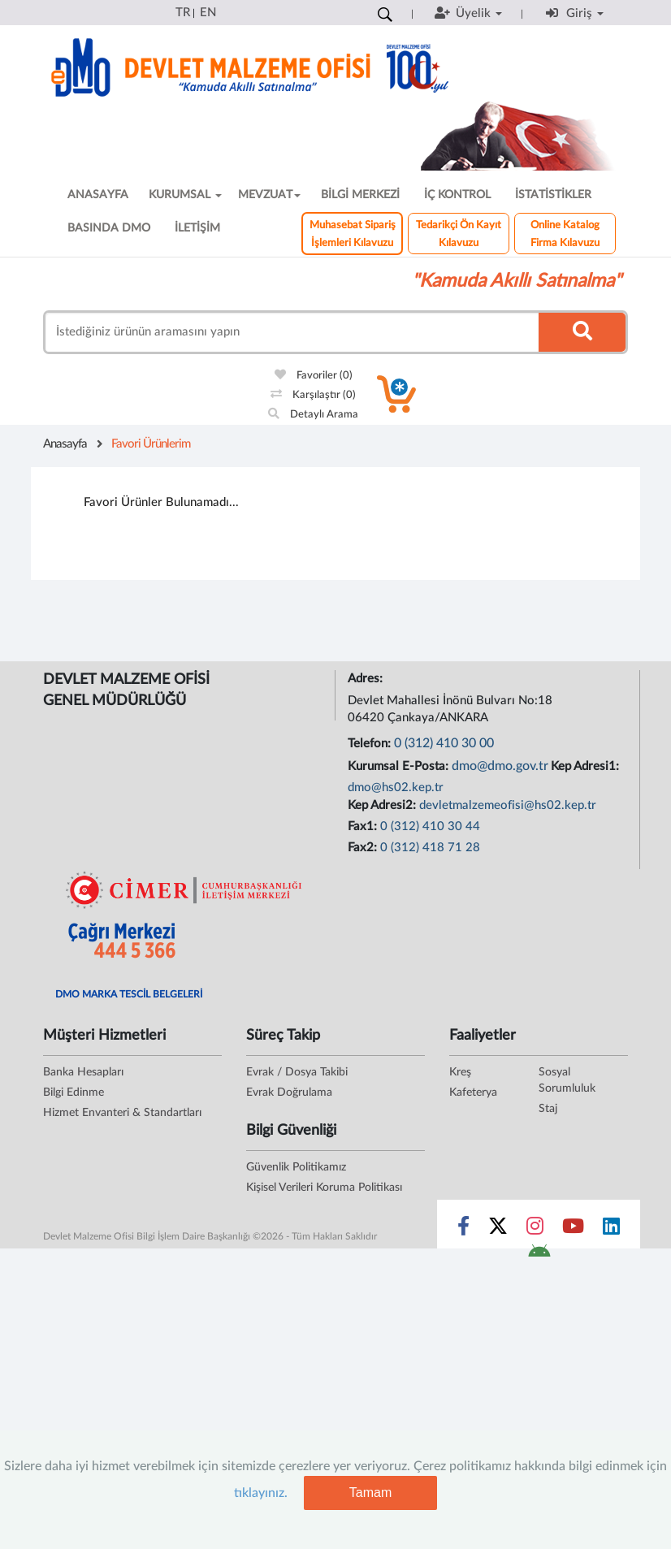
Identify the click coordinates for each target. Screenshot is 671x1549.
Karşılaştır (313, 395)
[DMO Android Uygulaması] (539, 1256)
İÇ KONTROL (457, 195)
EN (208, 12)
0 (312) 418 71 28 (430, 848)
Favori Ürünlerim (150, 444)
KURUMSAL (185, 195)
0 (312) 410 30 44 (430, 826)
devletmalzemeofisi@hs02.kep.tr (507, 805)
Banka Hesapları (83, 1072)
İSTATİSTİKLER (553, 195)
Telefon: (371, 744)
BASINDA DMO (108, 228)
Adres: (367, 679)
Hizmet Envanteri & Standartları (122, 1112)
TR (182, 12)
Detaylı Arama (313, 414)
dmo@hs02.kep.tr (396, 787)
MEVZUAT (269, 195)
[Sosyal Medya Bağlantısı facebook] (463, 1230)
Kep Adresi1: (586, 766)
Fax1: (364, 826)
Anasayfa (65, 444)
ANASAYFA (97, 195)
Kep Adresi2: (383, 805)
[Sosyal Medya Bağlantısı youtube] (573, 1230)
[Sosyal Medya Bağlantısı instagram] (534, 1230)
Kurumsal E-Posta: (400, 766)
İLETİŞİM (197, 228)
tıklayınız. (261, 1492)
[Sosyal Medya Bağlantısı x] (499, 1230)
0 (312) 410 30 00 (444, 743)
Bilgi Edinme (73, 1092)
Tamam (370, 1492)
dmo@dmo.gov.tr (500, 765)
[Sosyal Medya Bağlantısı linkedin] (611, 1230)
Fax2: (364, 848)
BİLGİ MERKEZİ (360, 195)
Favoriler (314, 375)
